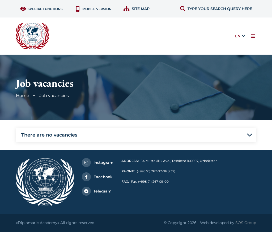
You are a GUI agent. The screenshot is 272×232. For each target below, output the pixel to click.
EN (237, 36)
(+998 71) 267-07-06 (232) (148, 171)
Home (22, 95)
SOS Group (245, 222)
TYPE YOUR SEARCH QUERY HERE (216, 8)
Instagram (97, 162)
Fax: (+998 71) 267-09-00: (145, 181)
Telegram (97, 191)
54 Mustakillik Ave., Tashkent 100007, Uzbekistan (169, 161)
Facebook (97, 176)
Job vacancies (54, 95)
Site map (137, 8)
